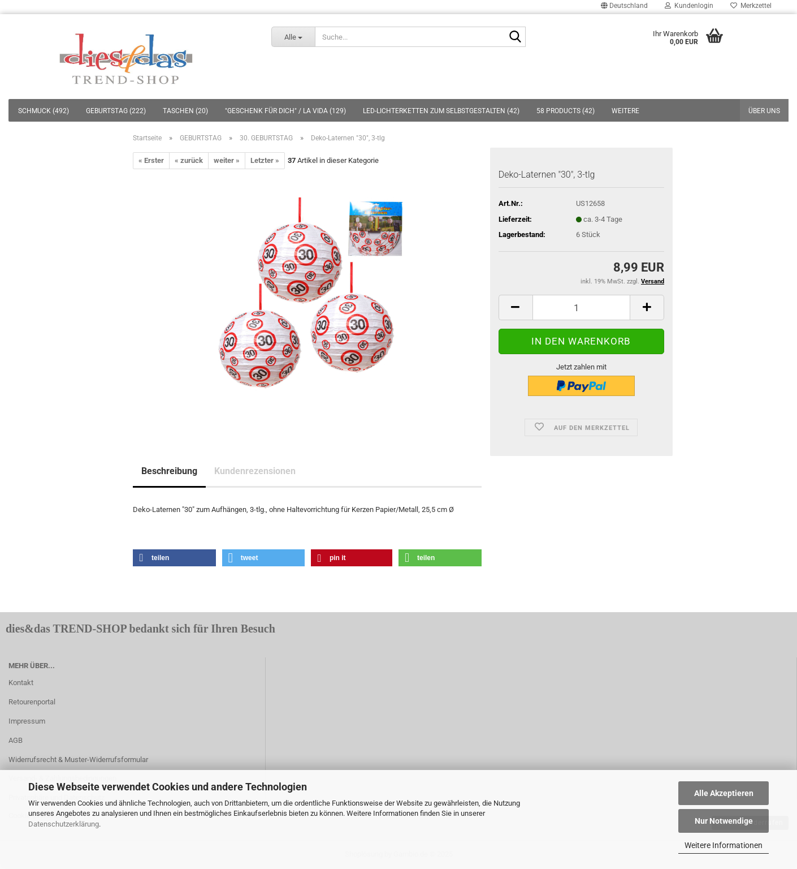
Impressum (26, 721)
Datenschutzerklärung (63, 824)
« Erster (151, 160)
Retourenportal (31, 702)
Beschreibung (169, 471)
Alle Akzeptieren (723, 793)
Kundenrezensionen (255, 471)
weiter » (227, 160)
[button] (174, 557)
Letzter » (264, 160)
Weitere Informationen (724, 845)
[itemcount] (581, 307)
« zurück (189, 160)
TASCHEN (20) (185, 111)
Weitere (625, 111)
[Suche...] (293, 37)
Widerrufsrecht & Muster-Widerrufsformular (78, 759)
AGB (15, 740)
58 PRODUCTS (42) (565, 111)
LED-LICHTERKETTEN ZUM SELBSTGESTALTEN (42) (441, 111)
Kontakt (20, 682)
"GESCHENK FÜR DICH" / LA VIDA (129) (285, 111)
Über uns (764, 111)
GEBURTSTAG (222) (116, 111)
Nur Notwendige (724, 820)
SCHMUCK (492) (43, 111)
